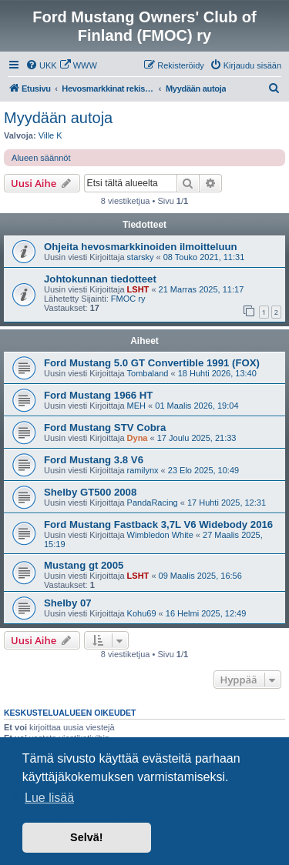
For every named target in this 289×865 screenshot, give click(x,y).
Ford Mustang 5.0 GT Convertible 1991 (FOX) (152, 363)
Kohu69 (141, 613)
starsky (140, 257)
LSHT (138, 289)
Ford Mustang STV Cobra (105, 427)
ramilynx (143, 470)
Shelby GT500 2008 (90, 492)
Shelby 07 (68, 603)
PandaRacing (152, 502)
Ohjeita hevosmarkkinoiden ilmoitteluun (140, 246)
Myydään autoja (58, 117)
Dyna (137, 438)
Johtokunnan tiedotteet (100, 279)
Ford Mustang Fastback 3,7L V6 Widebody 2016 (158, 524)
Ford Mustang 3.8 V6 (93, 460)
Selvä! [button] (86, 837)
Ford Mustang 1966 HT (98, 395)
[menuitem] (41, 65)
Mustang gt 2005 (83, 565)
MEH (136, 405)
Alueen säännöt (41, 157)
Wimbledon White (160, 534)
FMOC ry (128, 298)
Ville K (50, 135)
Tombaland (148, 373)
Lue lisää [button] (49, 797)
